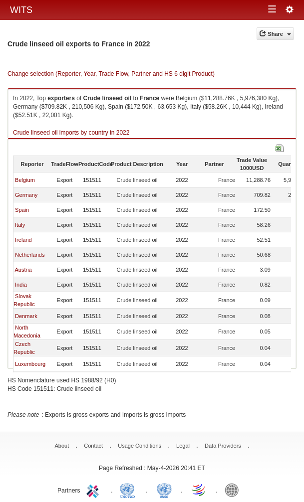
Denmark (26, 316)
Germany (26, 195)
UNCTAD (129, 490)
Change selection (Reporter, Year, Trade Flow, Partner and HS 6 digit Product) (111, 73)
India (21, 285)
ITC (94, 490)
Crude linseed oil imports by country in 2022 (71, 132)
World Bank (234, 490)
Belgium (25, 180)
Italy (20, 225)
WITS (21, 10)
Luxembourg (30, 364)
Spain (22, 210)
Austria (22, 270)
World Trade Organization (199, 490)
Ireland (23, 240)
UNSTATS (164, 490)
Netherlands (29, 255)
